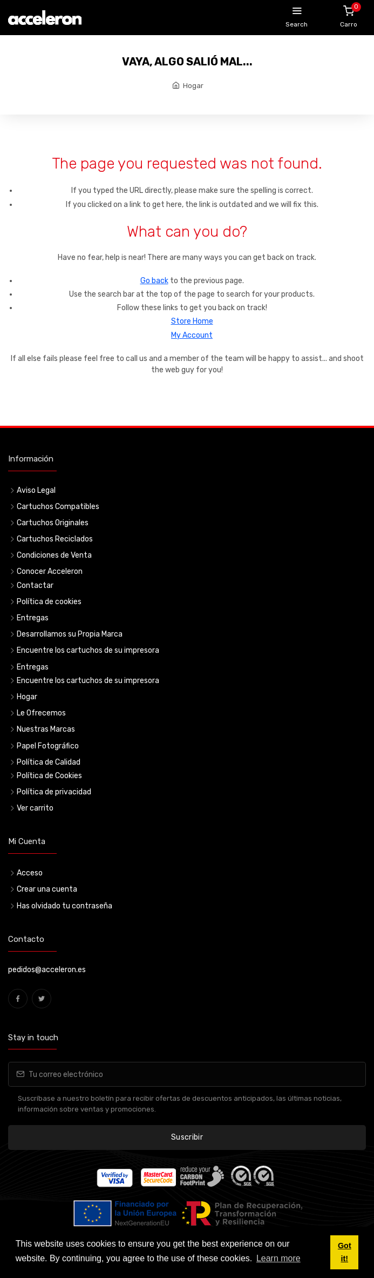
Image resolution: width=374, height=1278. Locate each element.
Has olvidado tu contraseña (64, 906)
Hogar (193, 86)
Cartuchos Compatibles (58, 506)
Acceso (30, 873)
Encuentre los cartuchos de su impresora (88, 650)
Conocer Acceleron (50, 571)
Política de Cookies (49, 775)
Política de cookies (49, 601)
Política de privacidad (54, 792)
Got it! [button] (344, 1252)
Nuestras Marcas (46, 729)
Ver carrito (35, 808)
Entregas (33, 618)
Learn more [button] (278, 1258)
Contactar (35, 585)
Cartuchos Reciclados (55, 539)
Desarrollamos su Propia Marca (70, 634)
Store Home (192, 321)
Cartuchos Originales (53, 522)
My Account (192, 335)
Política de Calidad (48, 762)
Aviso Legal (36, 490)
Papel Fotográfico (48, 746)
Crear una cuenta (47, 889)
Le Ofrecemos (41, 713)
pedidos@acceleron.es (47, 969)
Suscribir (187, 1137)
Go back (154, 280)
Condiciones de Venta (54, 555)
